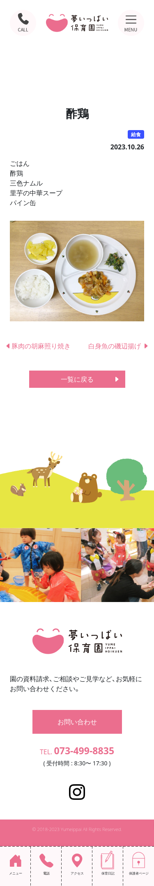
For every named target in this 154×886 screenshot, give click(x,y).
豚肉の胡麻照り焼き (41, 345)
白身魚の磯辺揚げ (118, 345)
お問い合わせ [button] (77, 721)
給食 (136, 134)
